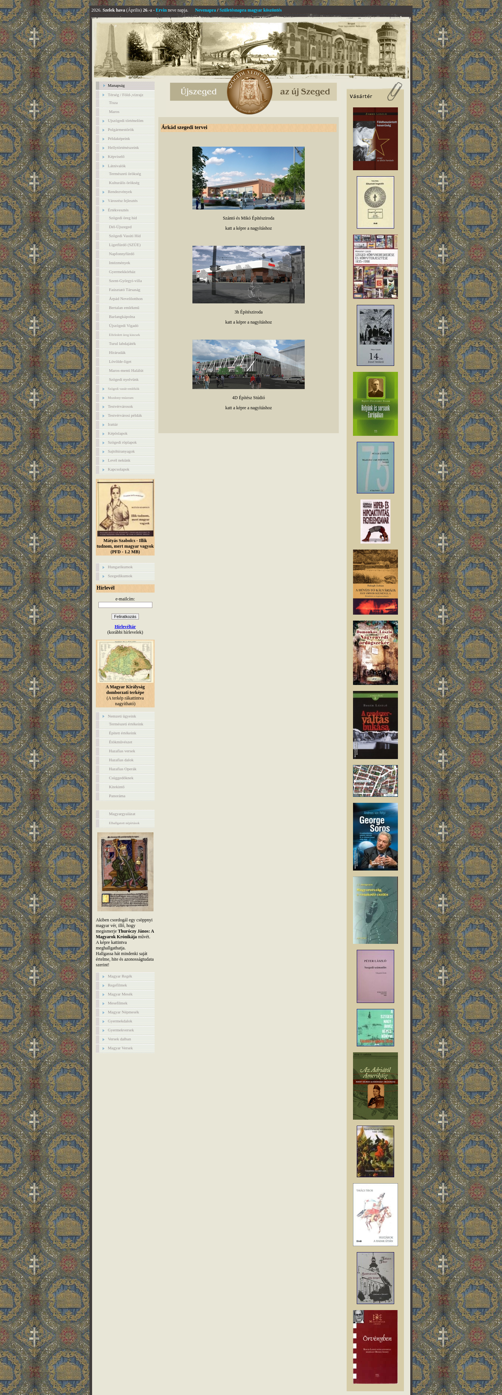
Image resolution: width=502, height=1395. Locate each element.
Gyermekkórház (122, 271)
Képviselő (116, 156)
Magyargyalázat (122, 813)
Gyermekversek (121, 1030)
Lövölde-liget (120, 361)
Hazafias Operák (123, 769)
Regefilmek (117, 985)
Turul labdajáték (122, 343)
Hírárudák (117, 352)
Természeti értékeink (126, 724)
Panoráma (117, 795)
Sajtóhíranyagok (121, 451)
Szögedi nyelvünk (124, 379)
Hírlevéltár (125, 626)
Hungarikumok (120, 567)
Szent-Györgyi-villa (125, 280)
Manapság (116, 85)
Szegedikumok (120, 575)
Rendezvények (120, 191)
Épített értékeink (122, 733)
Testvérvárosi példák (125, 415)
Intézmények (119, 262)
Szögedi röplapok (122, 442)
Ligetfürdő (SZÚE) (125, 244)
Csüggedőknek (121, 777)
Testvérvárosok (120, 406)
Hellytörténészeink (123, 147)
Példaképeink (119, 138)
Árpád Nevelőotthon (126, 298)
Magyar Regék (120, 976)
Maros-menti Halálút (126, 370)
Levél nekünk (119, 460)
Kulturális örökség (124, 182)
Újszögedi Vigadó (124, 325)
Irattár (113, 424)
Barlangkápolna (122, 316)
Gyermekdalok (120, 1021)
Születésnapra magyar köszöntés (250, 10)
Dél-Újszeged (120, 226)
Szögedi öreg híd (123, 217)
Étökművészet (120, 742)
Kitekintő (117, 786)
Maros (114, 111)
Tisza (113, 102)
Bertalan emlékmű (124, 307)
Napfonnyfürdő (121, 253)
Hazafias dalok (121, 760)
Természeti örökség (125, 173)
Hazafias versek (122, 751)
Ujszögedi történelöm (125, 120)
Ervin (161, 10)
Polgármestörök (121, 129)
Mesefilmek (118, 1003)
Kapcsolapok (118, 469)
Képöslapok (118, 433)
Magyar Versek (120, 1048)
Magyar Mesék (120, 994)
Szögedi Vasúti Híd (125, 235)
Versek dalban (119, 1039)
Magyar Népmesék (123, 1012)
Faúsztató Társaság (124, 289)
